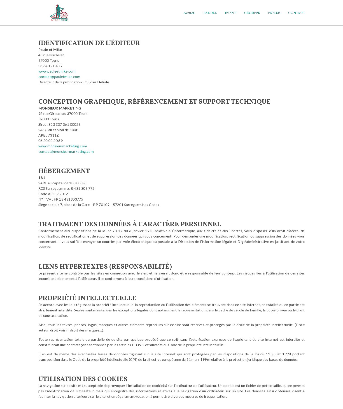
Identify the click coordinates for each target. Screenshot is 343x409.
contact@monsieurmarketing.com (66, 153)
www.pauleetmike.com (57, 73)
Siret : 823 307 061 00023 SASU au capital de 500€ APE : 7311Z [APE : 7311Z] (59, 131)
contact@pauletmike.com (59, 78)
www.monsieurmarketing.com (62, 147)
